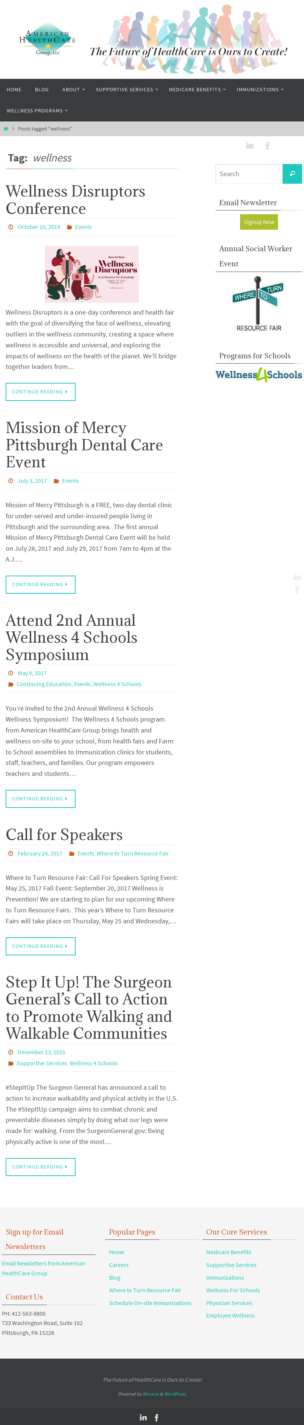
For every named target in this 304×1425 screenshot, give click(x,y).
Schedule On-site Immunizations (150, 1300)
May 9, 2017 (32, 672)
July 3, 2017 (32, 480)
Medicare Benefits (228, 1249)
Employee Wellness (230, 1313)
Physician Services (229, 1300)
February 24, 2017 (40, 851)
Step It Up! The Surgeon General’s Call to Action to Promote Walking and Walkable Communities (89, 1005)
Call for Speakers (64, 833)
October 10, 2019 (39, 226)
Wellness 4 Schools (117, 683)
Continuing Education (44, 683)
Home (116, 1249)
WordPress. (175, 1391)
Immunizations (225, 1275)
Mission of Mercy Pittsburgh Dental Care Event (84, 444)
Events (83, 226)
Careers (119, 1262)
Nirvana (151, 1391)
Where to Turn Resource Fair (133, 851)
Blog (114, 1275)
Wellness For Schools (233, 1287)
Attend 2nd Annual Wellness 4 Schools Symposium (72, 636)
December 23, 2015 (41, 1050)
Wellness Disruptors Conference (76, 199)
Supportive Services (42, 1061)
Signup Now (259, 222)
